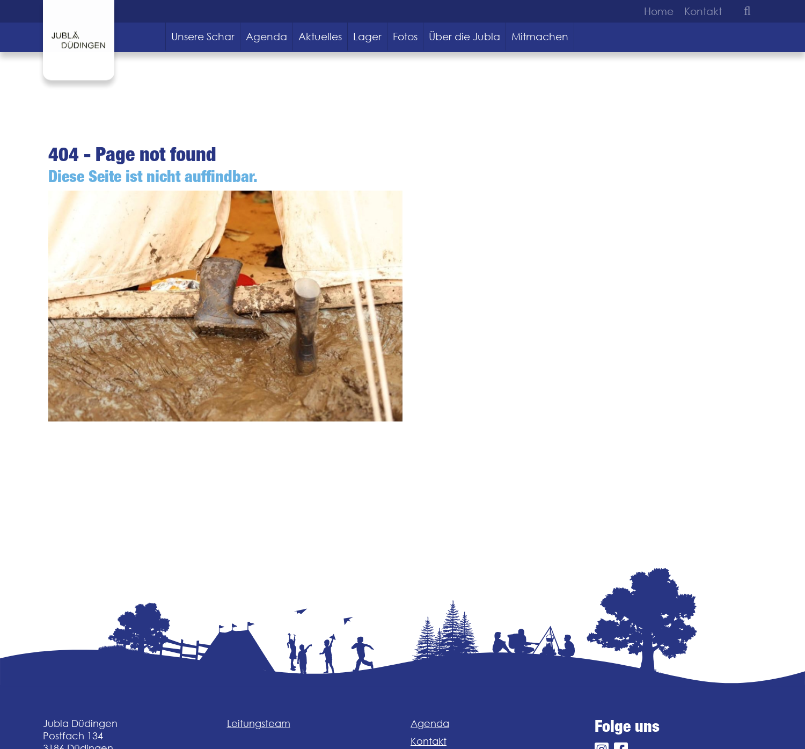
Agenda (266, 36)
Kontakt (703, 11)
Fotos (405, 36)
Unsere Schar (203, 36)
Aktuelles (320, 36)
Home (659, 11)
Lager (367, 36)
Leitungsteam (258, 723)
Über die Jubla (464, 36)
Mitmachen (539, 36)
